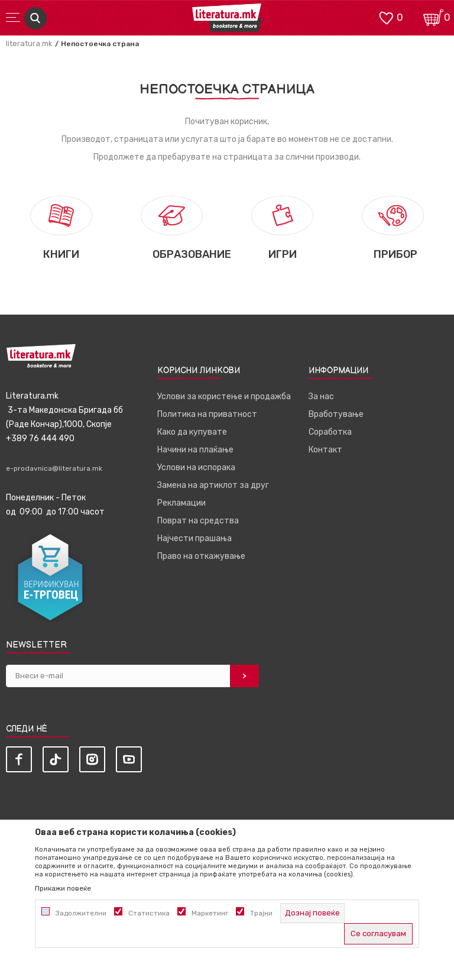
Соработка (330, 432)
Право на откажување (201, 556)
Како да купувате (192, 432)
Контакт (325, 450)
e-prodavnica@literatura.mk (54, 468)
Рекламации (181, 503)
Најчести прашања (194, 538)
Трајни (261, 913)
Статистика (149, 913)
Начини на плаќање (195, 450)
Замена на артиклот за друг (213, 485)
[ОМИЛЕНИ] (386, 17)
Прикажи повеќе (63, 888)
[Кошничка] (433, 17)
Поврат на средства (198, 521)
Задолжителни (81, 913)
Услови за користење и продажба (224, 396)
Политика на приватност (207, 414)
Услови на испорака (196, 467)
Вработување (336, 414)
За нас (321, 396)
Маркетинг (210, 913)
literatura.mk (29, 43)
